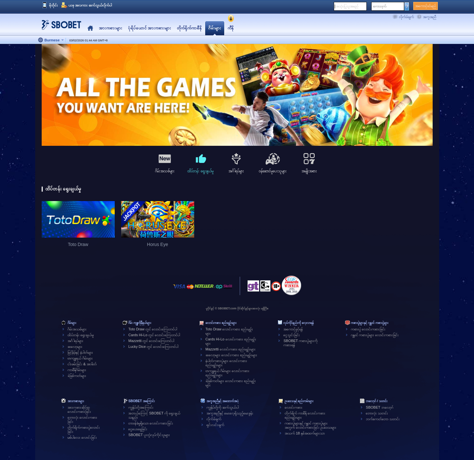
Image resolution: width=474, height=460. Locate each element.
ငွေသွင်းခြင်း (291, 335)
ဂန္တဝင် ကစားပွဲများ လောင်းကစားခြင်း (375, 335)
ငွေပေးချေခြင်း (137, 429)
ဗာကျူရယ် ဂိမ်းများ (80, 358)
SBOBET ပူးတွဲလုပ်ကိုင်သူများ (149, 435)
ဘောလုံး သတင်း (377, 413)
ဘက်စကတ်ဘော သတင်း (383, 419)
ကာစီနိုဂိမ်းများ (77, 370)
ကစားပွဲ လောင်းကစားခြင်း (368, 329)
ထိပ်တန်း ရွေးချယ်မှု (81, 335)
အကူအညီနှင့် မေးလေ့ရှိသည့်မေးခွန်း (229, 413)
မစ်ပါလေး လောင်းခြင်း (82, 437)
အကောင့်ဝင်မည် (425, 6)
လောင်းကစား (293, 407)
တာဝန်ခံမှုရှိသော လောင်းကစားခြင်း (150, 423)
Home (90, 28)
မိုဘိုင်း (53, 5)
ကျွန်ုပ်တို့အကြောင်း (140, 407)
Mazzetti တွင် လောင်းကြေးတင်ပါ (151, 341)
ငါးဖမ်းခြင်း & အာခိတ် (82, 364)
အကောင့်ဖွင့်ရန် (293, 329)
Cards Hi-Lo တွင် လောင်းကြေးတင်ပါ (154, 335)
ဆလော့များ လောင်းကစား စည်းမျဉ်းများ (231, 355)
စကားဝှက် (379, 6)
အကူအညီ (429, 17)
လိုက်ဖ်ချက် (406, 17)
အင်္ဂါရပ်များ (75, 341)
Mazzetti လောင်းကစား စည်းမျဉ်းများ (230, 349)
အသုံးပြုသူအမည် (347, 6)
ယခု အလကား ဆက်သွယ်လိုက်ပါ (90, 5)
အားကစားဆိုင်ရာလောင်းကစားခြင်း (79, 409)
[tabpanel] (237, 95)
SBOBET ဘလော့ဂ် (379, 407)
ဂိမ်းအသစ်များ (77, 329)
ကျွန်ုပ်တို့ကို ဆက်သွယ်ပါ (222, 407)
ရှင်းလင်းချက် (215, 425)
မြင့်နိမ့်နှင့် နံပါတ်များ (80, 352)
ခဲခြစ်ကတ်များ (77, 376)
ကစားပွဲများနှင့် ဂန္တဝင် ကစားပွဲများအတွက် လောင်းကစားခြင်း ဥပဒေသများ (310, 425)
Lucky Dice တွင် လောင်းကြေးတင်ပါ (153, 346)
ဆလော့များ (75, 346)
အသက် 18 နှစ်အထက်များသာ (305, 433)
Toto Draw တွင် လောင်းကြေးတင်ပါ (152, 329)
